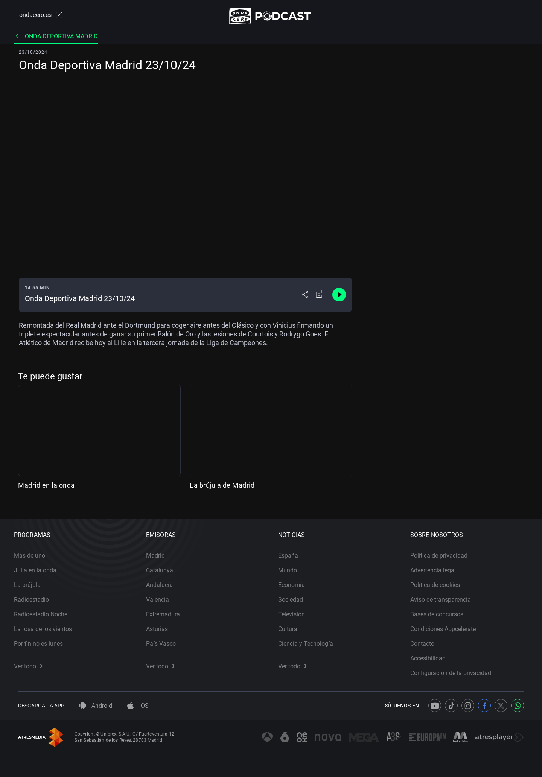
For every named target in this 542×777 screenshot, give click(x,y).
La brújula (31, 580)
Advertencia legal (437, 566)
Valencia (161, 595)
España (292, 551)
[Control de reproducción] (339, 298)
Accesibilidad (432, 654)
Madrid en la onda (46, 488)
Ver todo (32, 662)
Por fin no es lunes (42, 639)
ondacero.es (36, 16)
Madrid (159, 551)
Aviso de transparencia (444, 595)
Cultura (291, 624)
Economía (295, 580)
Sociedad (294, 595)
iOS (138, 705)
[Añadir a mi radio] (319, 298)
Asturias (161, 624)
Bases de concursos (440, 610)
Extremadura (167, 610)
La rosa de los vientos (47, 624)
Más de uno (33, 551)
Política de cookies (439, 580)
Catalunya (163, 566)
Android (95, 705)
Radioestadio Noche (45, 610)
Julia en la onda (39, 566)
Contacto (426, 639)
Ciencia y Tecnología (309, 639)
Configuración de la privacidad (454, 668)
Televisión (295, 610)
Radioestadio (35, 595)
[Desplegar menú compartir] (305, 298)
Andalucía (163, 580)
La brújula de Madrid (222, 488)
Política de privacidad (443, 551)
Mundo (291, 566)
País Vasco (165, 639)
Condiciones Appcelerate (447, 624)
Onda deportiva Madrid (56, 39)
